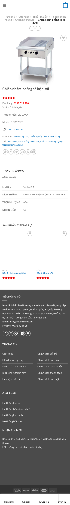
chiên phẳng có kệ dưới (28, 141)
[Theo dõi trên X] (11, 333)
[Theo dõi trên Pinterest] (16, 333)
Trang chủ (9, 16)
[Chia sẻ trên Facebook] (11, 151)
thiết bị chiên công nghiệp (51, 141)
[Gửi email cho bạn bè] (22, 151)
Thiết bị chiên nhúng (51, 136)
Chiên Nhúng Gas (24, 19)
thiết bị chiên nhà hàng (12, 145)
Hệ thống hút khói (12, 421)
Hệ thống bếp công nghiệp (16, 408)
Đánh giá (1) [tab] (9, 177)
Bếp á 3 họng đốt (45, 273)
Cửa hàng (23, 16)
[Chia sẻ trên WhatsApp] (5, 151)
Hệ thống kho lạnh (12, 415)
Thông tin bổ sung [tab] (13, 171)
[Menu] (4, 5)
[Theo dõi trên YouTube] (28, 333)
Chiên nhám (12, 141)
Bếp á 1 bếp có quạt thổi (14, 273)
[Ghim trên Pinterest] (28, 151)
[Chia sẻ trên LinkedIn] (33, 151)
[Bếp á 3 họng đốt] (52, 249)
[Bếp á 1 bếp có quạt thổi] (17, 249)
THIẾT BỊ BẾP (40, 16)
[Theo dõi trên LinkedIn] (22, 333)
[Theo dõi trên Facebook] (5, 333)
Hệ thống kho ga (11, 402)
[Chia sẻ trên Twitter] (16, 151)
